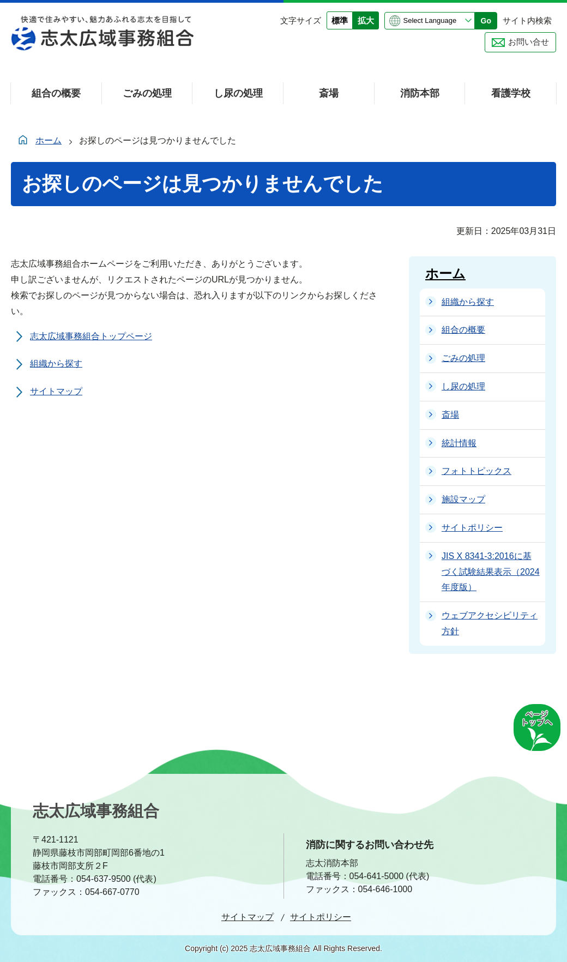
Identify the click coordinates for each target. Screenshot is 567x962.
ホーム (48, 140)
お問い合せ (528, 41)
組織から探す (56, 363)
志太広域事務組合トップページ (91, 336)
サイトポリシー (320, 917)
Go (486, 20)
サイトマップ (56, 391)
